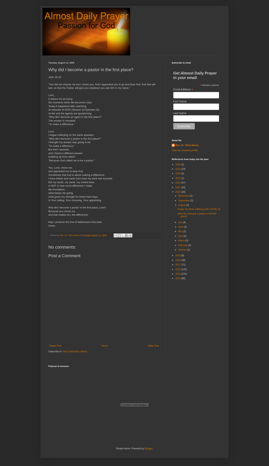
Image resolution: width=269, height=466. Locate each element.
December (184, 195)
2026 (178, 164)
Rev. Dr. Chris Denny (187, 145)
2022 (178, 182)
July (180, 222)
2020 (178, 192)
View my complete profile (185, 150)
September (184, 200)
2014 (178, 278)
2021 (178, 187)
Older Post (153, 345)
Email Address (183, 89)
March (181, 240)
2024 (178, 173)
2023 (178, 178)
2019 (178, 255)
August (182, 205)
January (182, 249)
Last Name (180, 113)
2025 (178, 169)
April (180, 236)
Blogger (148, 448)
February (183, 245)
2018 (178, 260)
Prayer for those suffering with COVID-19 (199, 209)
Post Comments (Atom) (75, 351)
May (180, 231)
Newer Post (55, 345)
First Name (180, 101)
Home (105, 345)
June (181, 226)
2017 (178, 264)
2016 (178, 269)
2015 (178, 274)
